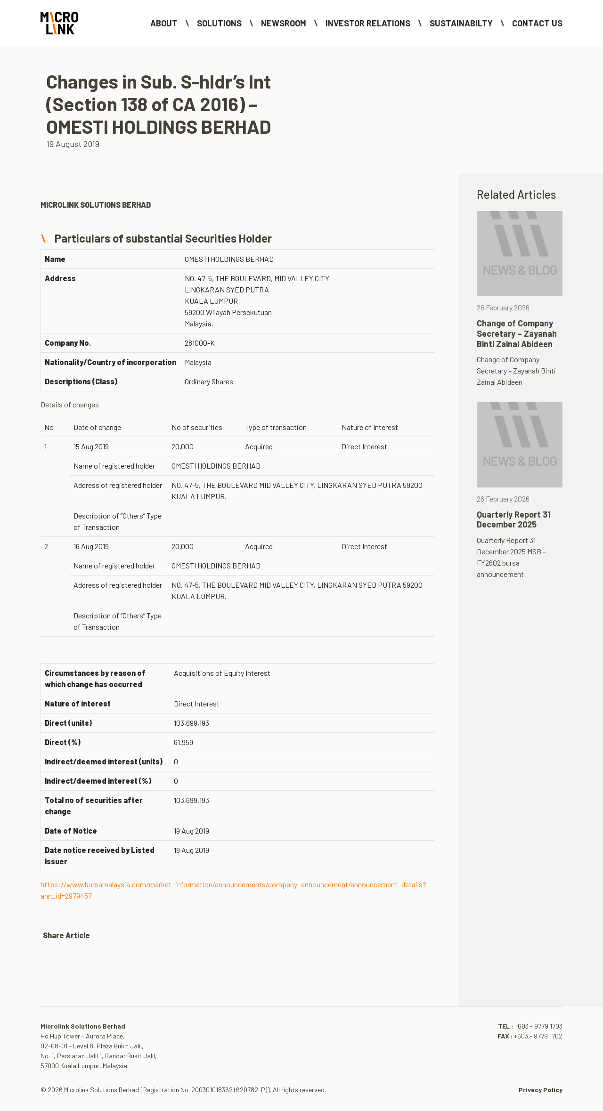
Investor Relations (368, 23)
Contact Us (537, 23)
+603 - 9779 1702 (538, 1036)
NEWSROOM (283, 23)
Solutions (219, 23)
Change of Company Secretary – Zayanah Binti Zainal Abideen (517, 333)
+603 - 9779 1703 (538, 1026)
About (164, 23)
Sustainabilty (461, 23)
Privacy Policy (540, 1090)
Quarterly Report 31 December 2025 (514, 519)
